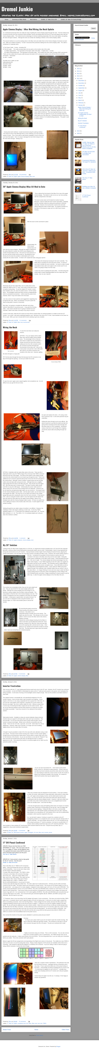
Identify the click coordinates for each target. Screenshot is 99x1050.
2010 (78, 131)
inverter (46, 832)
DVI (27, 1023)
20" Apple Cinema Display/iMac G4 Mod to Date (24, 186)
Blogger (58, 1046)
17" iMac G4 (10, 1023)
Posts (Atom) (39, 1035)
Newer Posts (7, 1029)
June (79, 95)
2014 (78, 71)
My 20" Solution (10, 545)
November (81, 83)
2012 (78, 76)
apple (15, 176)
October (80, 85)
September (81, 88)
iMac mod (32, 176)
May (79, 97)
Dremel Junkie (17, 9)
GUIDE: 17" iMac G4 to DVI (49, 19)
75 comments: (22, 1021)
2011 (78, 78)
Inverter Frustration (12, 686)
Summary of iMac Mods (19, 19)
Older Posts (65, 1029)
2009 (78, 133)
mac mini (40, 1023)
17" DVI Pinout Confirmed (14, 842)
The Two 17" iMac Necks (9, 854)
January (80, 105)
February (81, 102)
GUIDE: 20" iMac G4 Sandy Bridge (71, 19)
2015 (78, 68)
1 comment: (22, 538)
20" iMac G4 (10, 176)
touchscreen (26, 322)
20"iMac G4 (10, 832)
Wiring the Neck (10, 327)
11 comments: (23, 320)
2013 (78, 73)
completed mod (22, 1023)
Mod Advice (33, 19)
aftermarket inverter (19, 832)
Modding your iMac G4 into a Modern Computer (89, 187)
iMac (27, 675)
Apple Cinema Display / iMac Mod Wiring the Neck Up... (84, 109)
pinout (50, 832)
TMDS (44, 1023)
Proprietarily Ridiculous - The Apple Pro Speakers (89, 161)
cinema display (26, 540)
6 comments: (22, 830)
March (80, 100)
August (80, 90)
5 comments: (22, 674)
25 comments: (23, 174)
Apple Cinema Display (23, 176)
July (79, 93)
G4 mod (36, 832)
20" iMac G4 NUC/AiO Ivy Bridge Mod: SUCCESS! (88, 153)
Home (6, 19)
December (81, 80)
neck (32, 540)
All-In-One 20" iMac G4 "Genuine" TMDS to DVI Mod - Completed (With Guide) (89, 171)
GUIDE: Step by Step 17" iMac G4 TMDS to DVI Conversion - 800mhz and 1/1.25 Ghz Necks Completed (89, 145)
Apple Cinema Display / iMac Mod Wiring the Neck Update (28, 29)
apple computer (18, 540)
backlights (30, 832)
